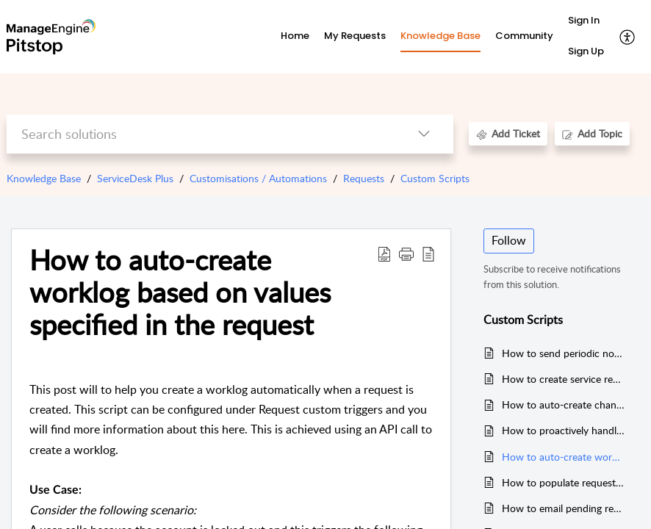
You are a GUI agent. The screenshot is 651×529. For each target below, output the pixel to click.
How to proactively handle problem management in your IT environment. (563, 430)
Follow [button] (509, 240)
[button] (627, 37)
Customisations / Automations (258, 178)
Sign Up (586, 51)
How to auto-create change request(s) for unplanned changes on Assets (563, 404)
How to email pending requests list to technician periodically (563, 508)
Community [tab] (524, 36)
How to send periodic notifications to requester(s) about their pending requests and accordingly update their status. (563, 353)
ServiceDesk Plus (135, 178)
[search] (201, 134)
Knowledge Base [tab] (440, 36)
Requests (363, 178)
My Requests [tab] (355, 36)
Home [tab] (295, 36)
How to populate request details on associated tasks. (563, 482)
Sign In (584, 20)
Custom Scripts (435, 178)
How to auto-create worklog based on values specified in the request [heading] (180, 292)
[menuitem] (586, 21)
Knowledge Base (44, 178)
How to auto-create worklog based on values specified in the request (563, 457)
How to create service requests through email (563, 379)
